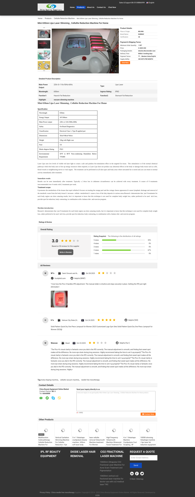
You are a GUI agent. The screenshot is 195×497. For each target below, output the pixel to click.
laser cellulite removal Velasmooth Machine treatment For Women (97, 441)
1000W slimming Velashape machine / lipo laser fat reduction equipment (148, 441)
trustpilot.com (60, 278)
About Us (90, 7)
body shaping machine (49, 380)
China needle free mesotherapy (63, 492)
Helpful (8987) (79, 278)
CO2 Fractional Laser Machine (112, 454)
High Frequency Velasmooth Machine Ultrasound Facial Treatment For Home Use (114, 442)
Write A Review (66, 252)
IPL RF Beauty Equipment (50, 454)
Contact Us (101, 7)
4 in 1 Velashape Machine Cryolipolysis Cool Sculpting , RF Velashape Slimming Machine (131, 443)
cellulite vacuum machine (69, 380)
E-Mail (132, 479)
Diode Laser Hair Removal (82, 454)
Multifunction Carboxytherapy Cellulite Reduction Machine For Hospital (45, 442)
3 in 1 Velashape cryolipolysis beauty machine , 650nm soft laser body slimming (79, 442)
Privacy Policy (45, 492)
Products (80, 7)
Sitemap (139, 479)
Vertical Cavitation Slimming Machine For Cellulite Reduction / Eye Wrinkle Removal (62, 442)
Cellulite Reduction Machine (64, 18)
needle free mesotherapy (90, 380)
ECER (97, 495)
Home (72, 7)
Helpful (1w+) (125, 343)
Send (136, 465)
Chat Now (112, 7)
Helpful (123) (133, 320)
